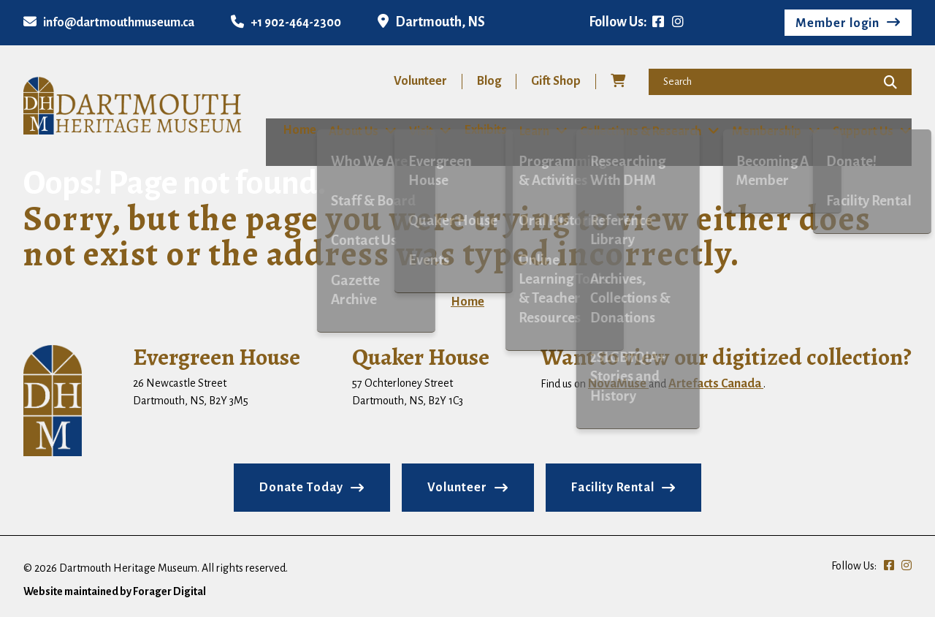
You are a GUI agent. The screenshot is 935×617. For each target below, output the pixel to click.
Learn (532, 130)
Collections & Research (640, 130)
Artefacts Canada (715, 383)
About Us (342, 130)
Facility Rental (612, 486)
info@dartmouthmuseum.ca (108, 22)
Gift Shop (556, 81)
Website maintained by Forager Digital (114, 591)
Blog (489, 81)
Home (282, 130)
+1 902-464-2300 (286, 22)
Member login (837, 23)
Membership (769, 130)
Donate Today (301, 486)
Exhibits (478, 130)
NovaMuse (618, 383)
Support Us (866, 130)
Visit (412, 130)
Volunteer (420, 81)
